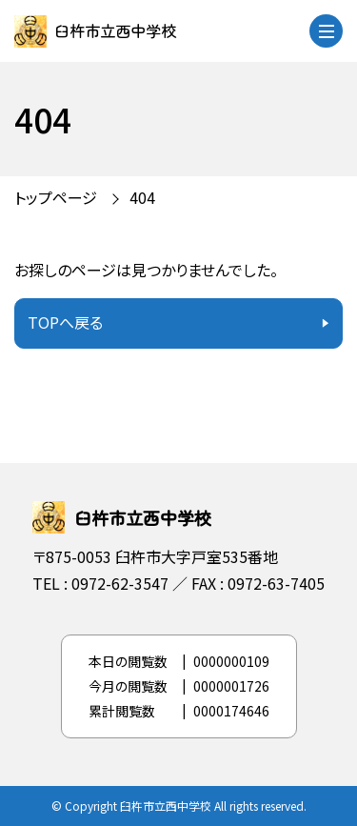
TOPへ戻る (65, 322)
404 (142, 197)
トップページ (55, 197)
